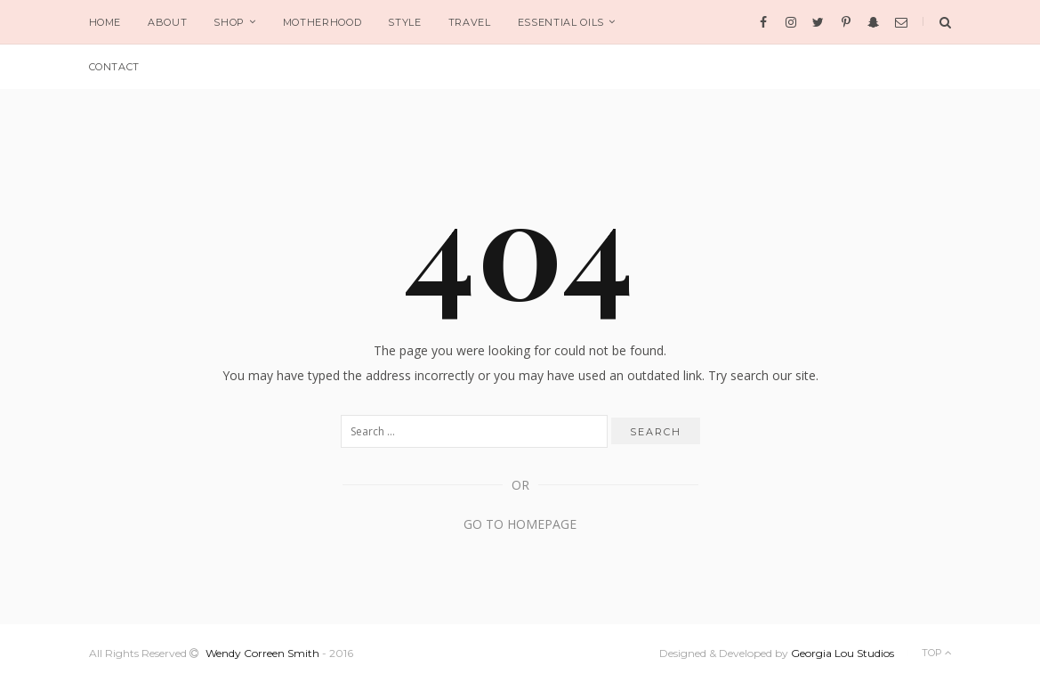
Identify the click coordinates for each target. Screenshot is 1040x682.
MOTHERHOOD (322, 22)
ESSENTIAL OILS (561, 22)
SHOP (229, 22)
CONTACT (115, 67)
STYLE (404, 22)
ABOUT (167, 22)
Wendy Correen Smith (262, 653)
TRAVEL (469, 22)
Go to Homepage (520, 524)
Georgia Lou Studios (842, 653)
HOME (105, 22)
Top (937, 652)
